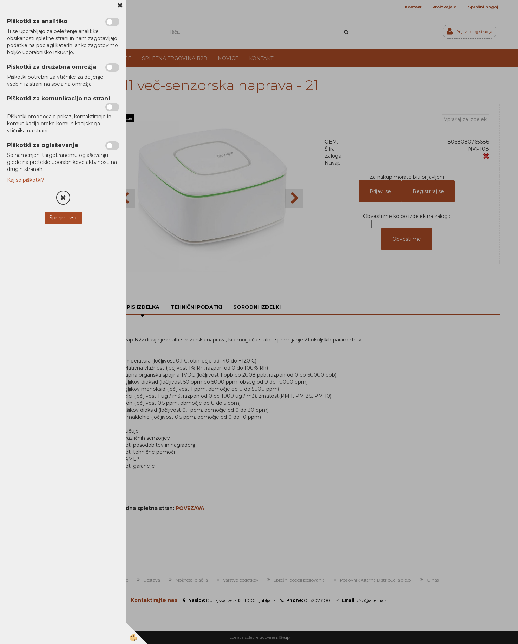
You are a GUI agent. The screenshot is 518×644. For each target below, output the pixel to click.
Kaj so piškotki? (25, 180)
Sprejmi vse (63, 217)
